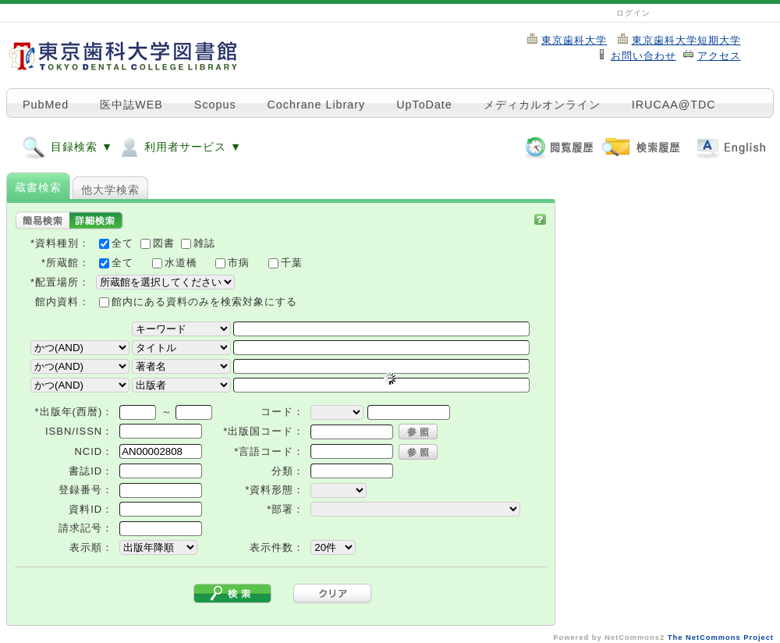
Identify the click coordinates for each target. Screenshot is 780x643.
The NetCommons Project (721, 637)
